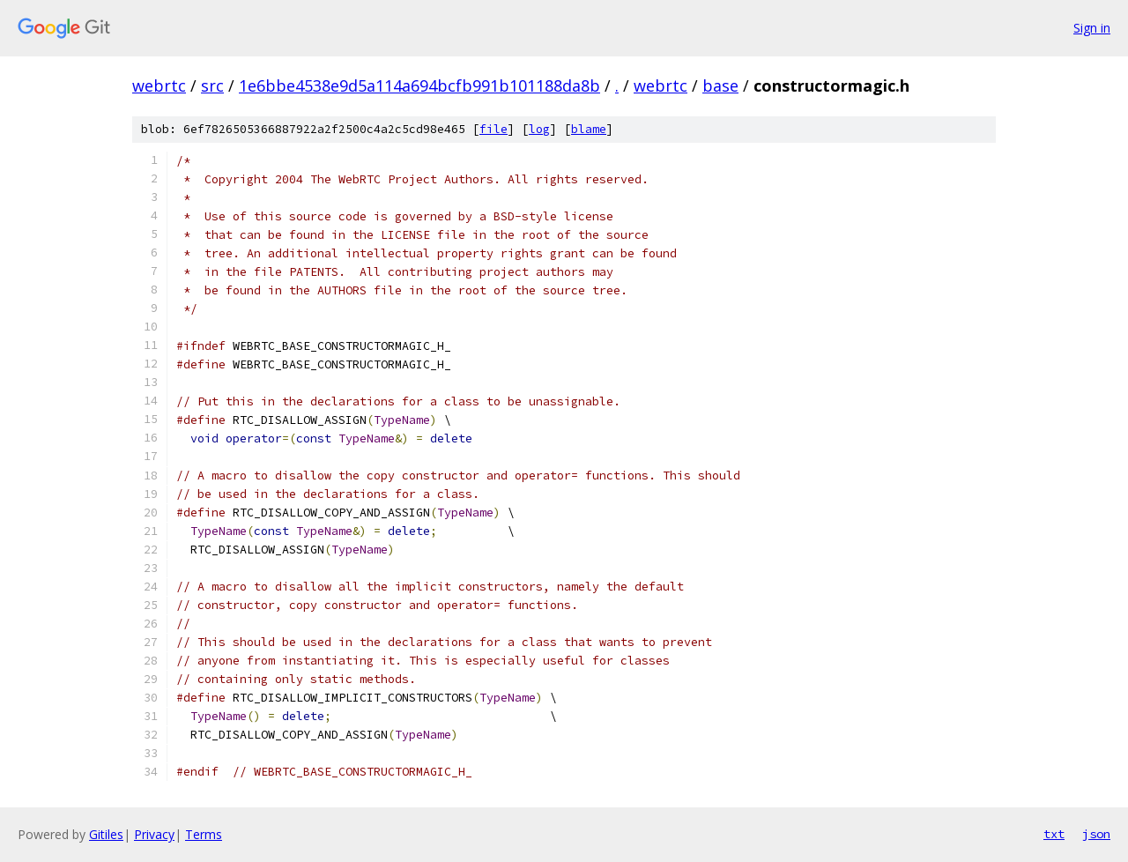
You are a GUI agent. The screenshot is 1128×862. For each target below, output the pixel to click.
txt (1054, 834)
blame (588, 129)
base (720, 85)
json (1096, 834)
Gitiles (106, 834)
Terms (203, 834)
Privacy (154, 834)
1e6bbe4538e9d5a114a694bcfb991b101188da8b (419, 85)
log (539, 129)
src (212, 85)
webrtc (159, 85)
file (493, 129)
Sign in (1091, 27)
